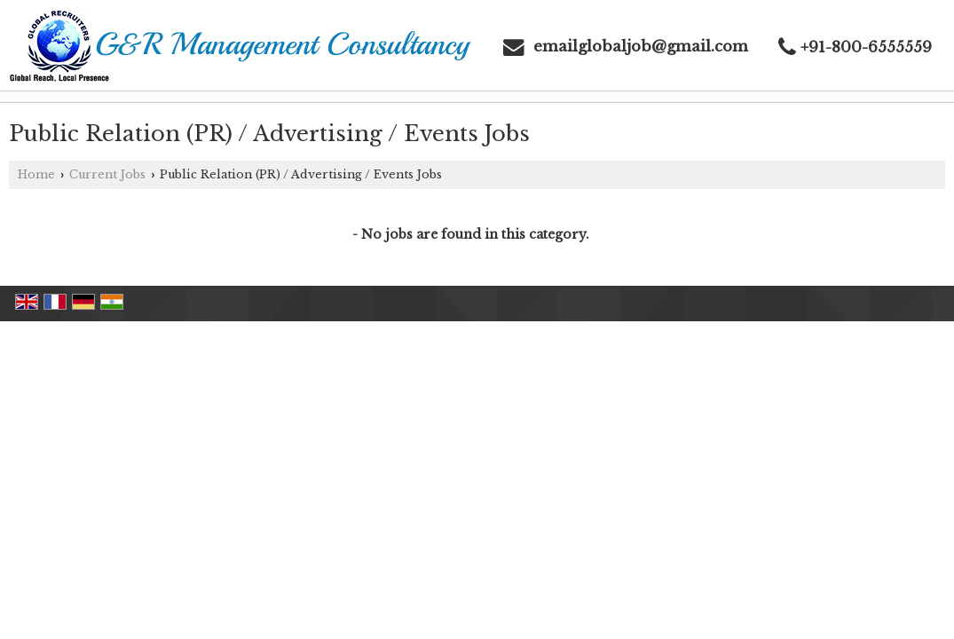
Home (36, 174)
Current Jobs (107, 174)
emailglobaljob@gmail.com (640, 46)
